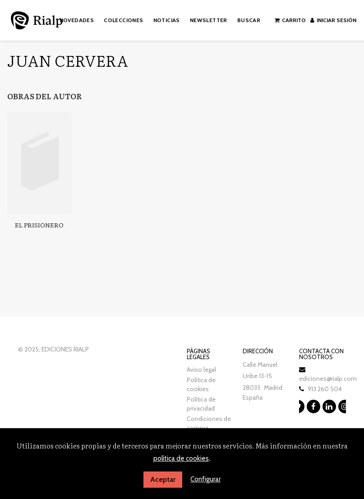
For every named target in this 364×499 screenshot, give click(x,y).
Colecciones (123, 20)
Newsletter (208, 20)
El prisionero (39, 224)
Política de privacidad (201, 403)
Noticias (166, 20)
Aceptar (162, 479)
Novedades (77, 20)
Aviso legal (201, 369)
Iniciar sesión (333, 20)
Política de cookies (201, 384)
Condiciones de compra (209, 423)
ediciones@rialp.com (328, 378)
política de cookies (181, 458)
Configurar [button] (205, 479)
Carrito (290, 20)
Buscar (248, 20)
